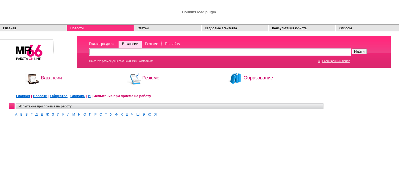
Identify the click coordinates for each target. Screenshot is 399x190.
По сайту (172, 44)
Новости (77, 28)
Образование (258, 77)
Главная (9, 28)
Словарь (78, 96)
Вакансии (130, 44)
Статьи (143, 28)
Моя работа (27, 49)
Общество (59, 96)
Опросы (345, 28)
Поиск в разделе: (101, 44)
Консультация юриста (289, 28)
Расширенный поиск (336, 61)
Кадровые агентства (221, 28)
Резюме (151, 44)
